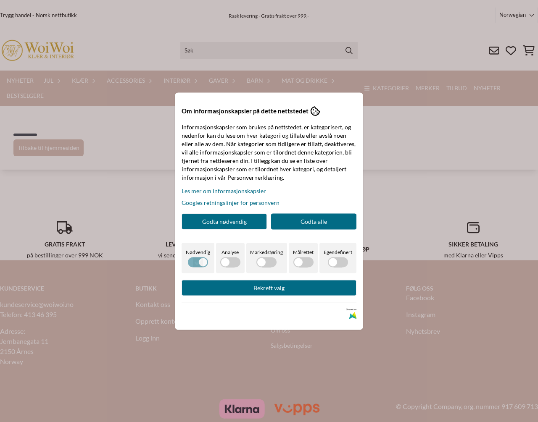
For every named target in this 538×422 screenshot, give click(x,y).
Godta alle (314, 221)
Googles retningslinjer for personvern (231, 202)
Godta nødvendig (224, 221)
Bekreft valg (269, 287)
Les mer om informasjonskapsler (224, 190)
